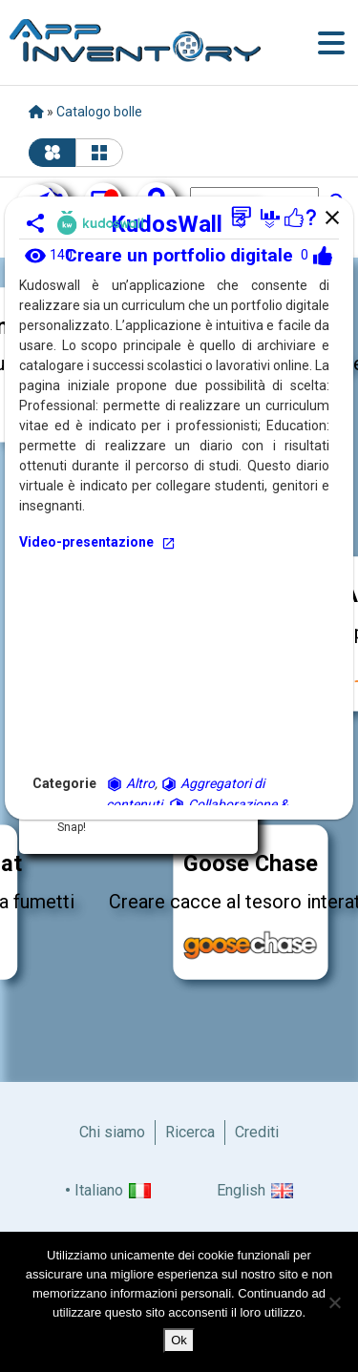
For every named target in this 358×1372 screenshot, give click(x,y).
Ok (179, 1340)
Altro (130, 783)
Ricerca (190, 1132)
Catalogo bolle (99, 111)
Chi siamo (112, 1132)
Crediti (257, 1132)
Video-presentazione (97, 542)
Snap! (71, 827)
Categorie (64, 783)
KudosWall (179, 224)
